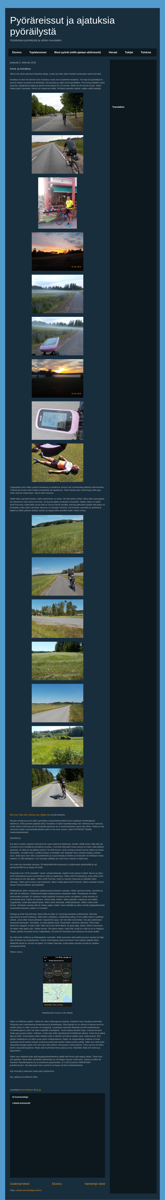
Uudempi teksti (19, 1183)
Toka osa (23, 815)
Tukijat (129, 52)
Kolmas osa (33, 815)
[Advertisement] (133, 82)
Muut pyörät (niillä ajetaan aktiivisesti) (77, 52)
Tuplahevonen (38, 52)
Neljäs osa (45, 815)
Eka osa (14, 815)
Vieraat (113, 52)
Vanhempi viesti (95, 1183)
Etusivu (17, 52)
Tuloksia (146, 52)
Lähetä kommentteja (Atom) (28, 1190)
